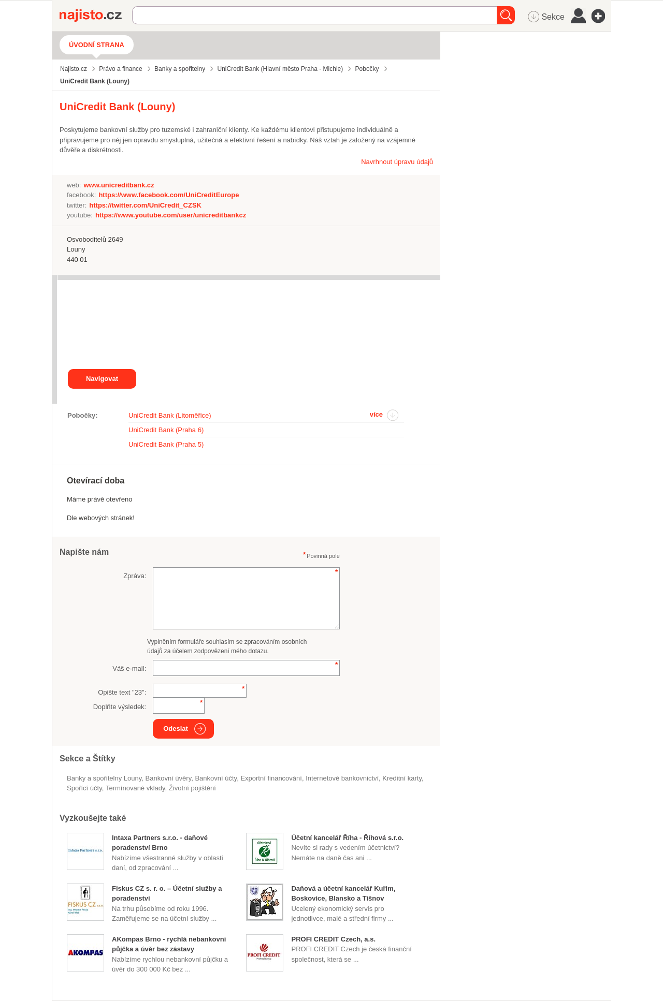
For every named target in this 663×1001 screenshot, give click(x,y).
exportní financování (271, 778)
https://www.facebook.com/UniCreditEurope (168, 195)
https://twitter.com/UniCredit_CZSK (145, 205)
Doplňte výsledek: (120, 707)
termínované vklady (135, 788)
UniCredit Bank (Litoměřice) (169, 415)
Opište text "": (122, 692)
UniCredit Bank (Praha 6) (166, 430)
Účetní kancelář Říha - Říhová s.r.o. (347, 838)
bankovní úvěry (169, 778)
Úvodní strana (96, 45)
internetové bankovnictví (342, 778)
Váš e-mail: (129, 668)
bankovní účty (216, 778)
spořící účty (84, 788)
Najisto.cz (96, 15)
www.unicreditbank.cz (118, 185)
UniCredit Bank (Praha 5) (166, 444)
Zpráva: (134, 576)
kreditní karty (402, 778)
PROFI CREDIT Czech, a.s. (333, 939)
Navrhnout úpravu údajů (397, 162)
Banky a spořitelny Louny (104, 778)
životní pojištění (192, 788)
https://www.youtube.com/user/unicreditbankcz (170, 215)
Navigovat (102, 378)
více (376, 414)
